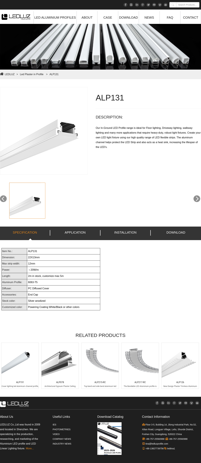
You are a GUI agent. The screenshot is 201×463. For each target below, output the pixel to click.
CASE (107, 17)
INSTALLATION (125, 232)
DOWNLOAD (128, 17)
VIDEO (56, 434)
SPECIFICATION (25, 232)
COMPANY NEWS (62, 439)
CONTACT (190, 17)
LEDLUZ (10, 74)
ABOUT (87, 17)
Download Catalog (110, 416)
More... (30, 448)
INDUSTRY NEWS (62, 443)
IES (54, 424)
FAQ (170, 17)
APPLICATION (75, 232)
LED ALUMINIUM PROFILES (55, 17)
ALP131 (54, 74)
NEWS (149, 17)
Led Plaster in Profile (32, 74)
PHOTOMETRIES (62, 429)
